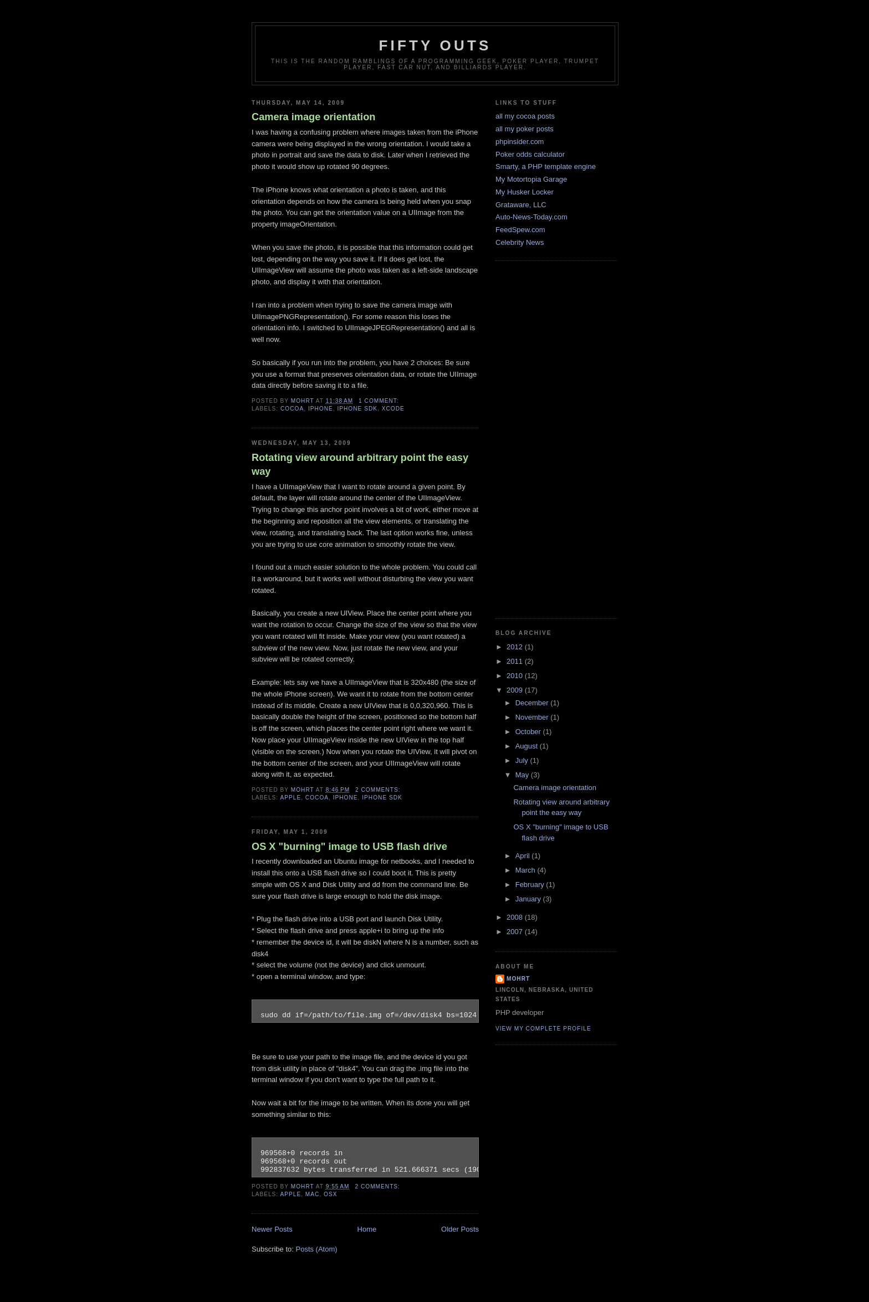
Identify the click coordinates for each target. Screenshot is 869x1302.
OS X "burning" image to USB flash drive (349, 846)
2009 (516, 690)
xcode (393, 409)
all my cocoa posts (525, 116)
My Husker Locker (524, 192)
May (523, 775)
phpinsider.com (519, 141)
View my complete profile (543, 1029)
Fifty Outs (435, 45)
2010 (516, 675)
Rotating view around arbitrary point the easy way (360, 464)
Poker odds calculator (530, 154)
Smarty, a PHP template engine (545, 166)
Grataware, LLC (520, 205)
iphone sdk (357, 409)
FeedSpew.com (520, 229)
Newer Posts (272, 1229)
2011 (516, 661)
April (523, 856)
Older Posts (460, 1229)
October (529, 731)
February (530, 884)
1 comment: (380, 401)
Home (367, 1229)
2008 (516, 917)
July (522, 760)
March (526, 870)
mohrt (518, 979)
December (533, 703)
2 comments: (378, 790)
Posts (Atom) (317, 1249)
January (529, 899)
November (533, 717)
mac (312, 1194)
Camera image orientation (313, 116)
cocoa (292, 409)
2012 (516, 647)
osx (330, 1194)
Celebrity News (519, 242)
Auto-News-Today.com (531, 217)
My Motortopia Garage (531, 179)
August (527, 746)
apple (290, 797)
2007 (516, 931)
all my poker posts (524, 129)
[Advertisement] (539, 438)
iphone (320, 409)
